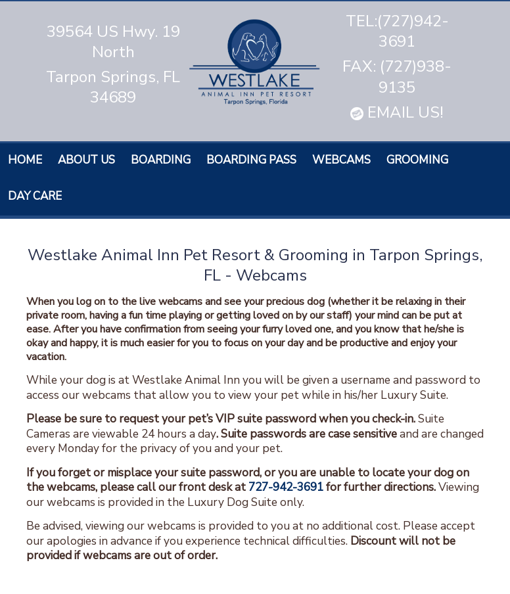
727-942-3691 (285, 487)
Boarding (161, 160)
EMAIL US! (397, 112)
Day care (35, 196)
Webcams (341, 160)
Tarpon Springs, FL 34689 (113, 87)
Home (25, 160)
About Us (86, 160)
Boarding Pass (251, 160)
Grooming (417, 160)
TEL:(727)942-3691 (397, 31)
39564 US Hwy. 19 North (113, 41)
